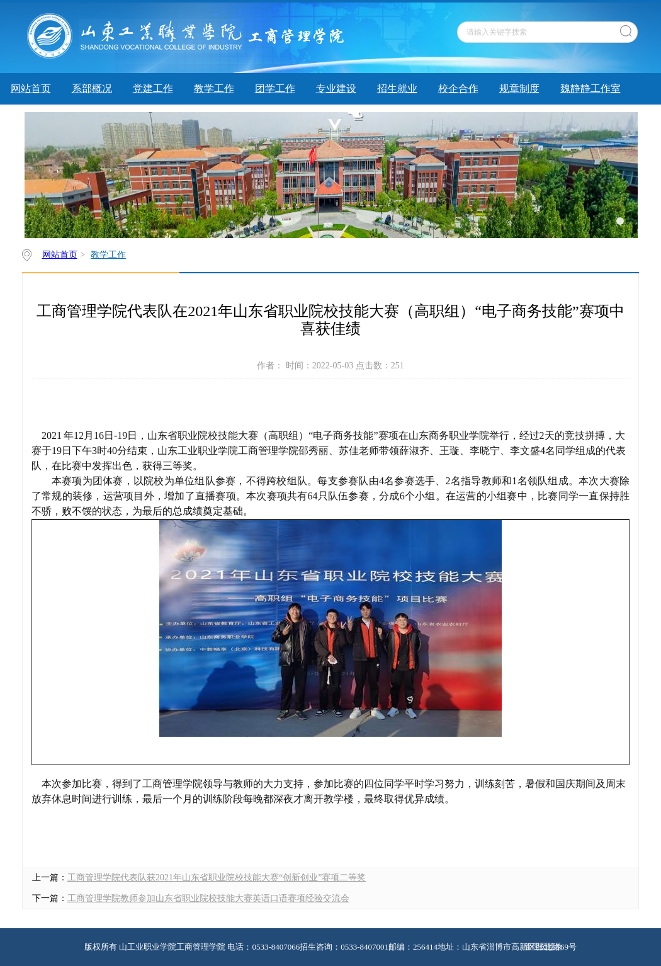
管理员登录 (543, 946)
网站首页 (31, 88)
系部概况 (92, 88)
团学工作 (275, 88)
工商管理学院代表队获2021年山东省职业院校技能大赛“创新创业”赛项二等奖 (216, 877)
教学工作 (214, 88)
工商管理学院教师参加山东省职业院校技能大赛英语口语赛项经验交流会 (208, 898)
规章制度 (519, 88)
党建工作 (153, 88)
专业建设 (336, 88)
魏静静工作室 (590, 88)
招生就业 (397, 88)
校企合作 (458, 88)
